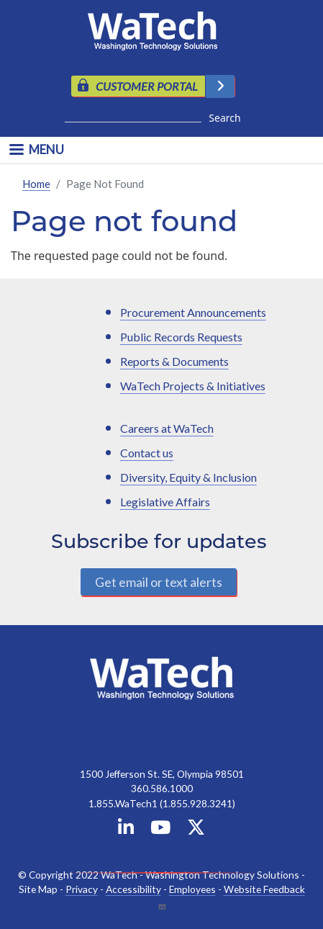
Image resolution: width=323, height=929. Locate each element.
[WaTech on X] (196, 830)
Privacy (81, 889)
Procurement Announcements (193, 312)
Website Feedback (264, 889)
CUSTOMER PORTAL (147, 86)
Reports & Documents (174, 361)
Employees (192, 889)
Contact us (146, 452)
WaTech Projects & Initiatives (192, 385)
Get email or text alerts (158, 582)
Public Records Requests (181, 337)
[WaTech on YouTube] (160, 830)
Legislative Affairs (165, 501)
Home (36, 183)
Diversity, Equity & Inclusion (188, 477)
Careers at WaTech (167, 428)
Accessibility (133, 889)
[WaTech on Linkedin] (126, 830)
